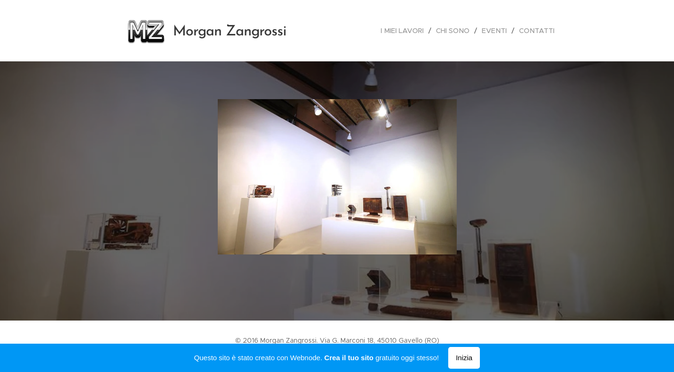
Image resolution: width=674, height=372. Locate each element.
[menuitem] (408, 30)
